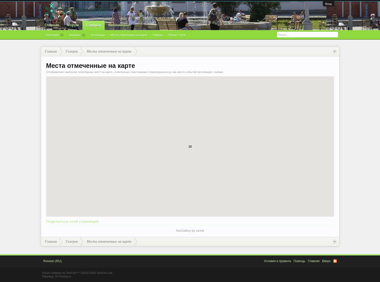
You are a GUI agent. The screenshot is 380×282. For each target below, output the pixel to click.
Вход (328, 3)
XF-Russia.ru (63, 276)
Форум (73, 25)
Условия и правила (277, 261)
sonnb (200, 230)
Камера (158, 34)
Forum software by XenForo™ (77, 272)
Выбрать (77, 35)
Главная (52, 25)
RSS (335, 261)
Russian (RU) (52, 261)
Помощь (299, 261)
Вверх (326, 261)
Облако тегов (177, 34)
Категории (55, 35)
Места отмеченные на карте (129, 34)
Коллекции (98, 34)
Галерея (93, 25)
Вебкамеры (118, 25)
